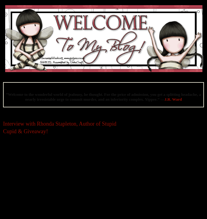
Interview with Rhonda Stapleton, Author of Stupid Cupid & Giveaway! (59, 127)
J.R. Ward (173, 99)
